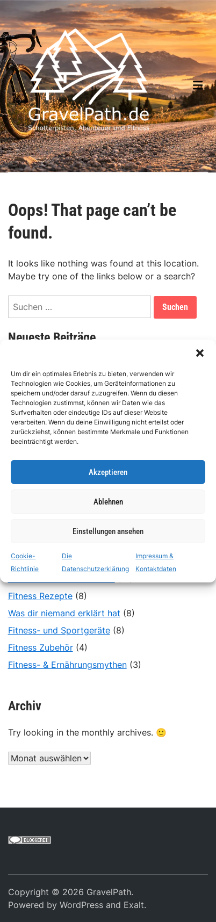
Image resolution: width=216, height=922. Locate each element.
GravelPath (109, 892)
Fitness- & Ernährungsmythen (67, 664)
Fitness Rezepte (40, 595)
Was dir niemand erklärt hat (64, 613)
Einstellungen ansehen (108, 531)
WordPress (81, 904)
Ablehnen (108, 502)
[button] (200, 353)
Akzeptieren (108, 472)
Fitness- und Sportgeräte (59, 630)
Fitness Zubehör (40, 647)
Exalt (134, 904)
